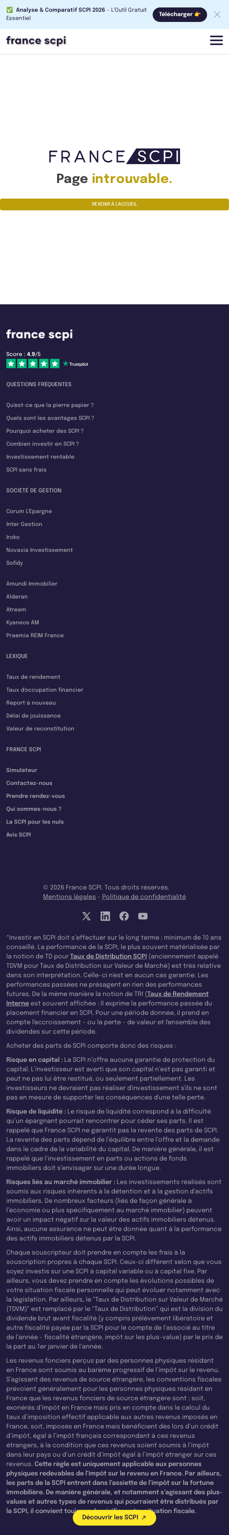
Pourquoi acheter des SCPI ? (45, 431)
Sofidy (14, 563)
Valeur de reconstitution (40, 729)
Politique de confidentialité (144, 897)
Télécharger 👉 (180, 14)
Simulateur (21, 770)
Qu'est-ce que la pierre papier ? (50, 405)
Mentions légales (69, 897)
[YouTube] (143, 916)
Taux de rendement (33, 677)
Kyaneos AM (22, 623)
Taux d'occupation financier (44, 690)
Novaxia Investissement (39, 550)
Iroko (13, 537)
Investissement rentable (40, 457)
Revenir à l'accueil (114, 204)
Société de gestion (33, 491)
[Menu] (216, 40)
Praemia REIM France (35, 635)
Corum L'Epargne (29, 511)
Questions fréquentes (39, 384)
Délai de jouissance (33, 716)
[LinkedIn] (105, 916)
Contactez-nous (29, 783)
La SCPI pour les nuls (35, 822)
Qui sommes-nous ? (33, 809)
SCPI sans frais (26, 470)
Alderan (17, 597)
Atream (16, 610)
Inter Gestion (24, 524)
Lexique (17, 656)
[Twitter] (86, 916)
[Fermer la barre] (217, 14)
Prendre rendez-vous (35, 796)
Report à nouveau (31, 703)
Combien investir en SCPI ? (42, 444)
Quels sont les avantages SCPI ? (50, 418)
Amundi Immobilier (32, 584)
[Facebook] (124, 916)
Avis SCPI (18, 835)
